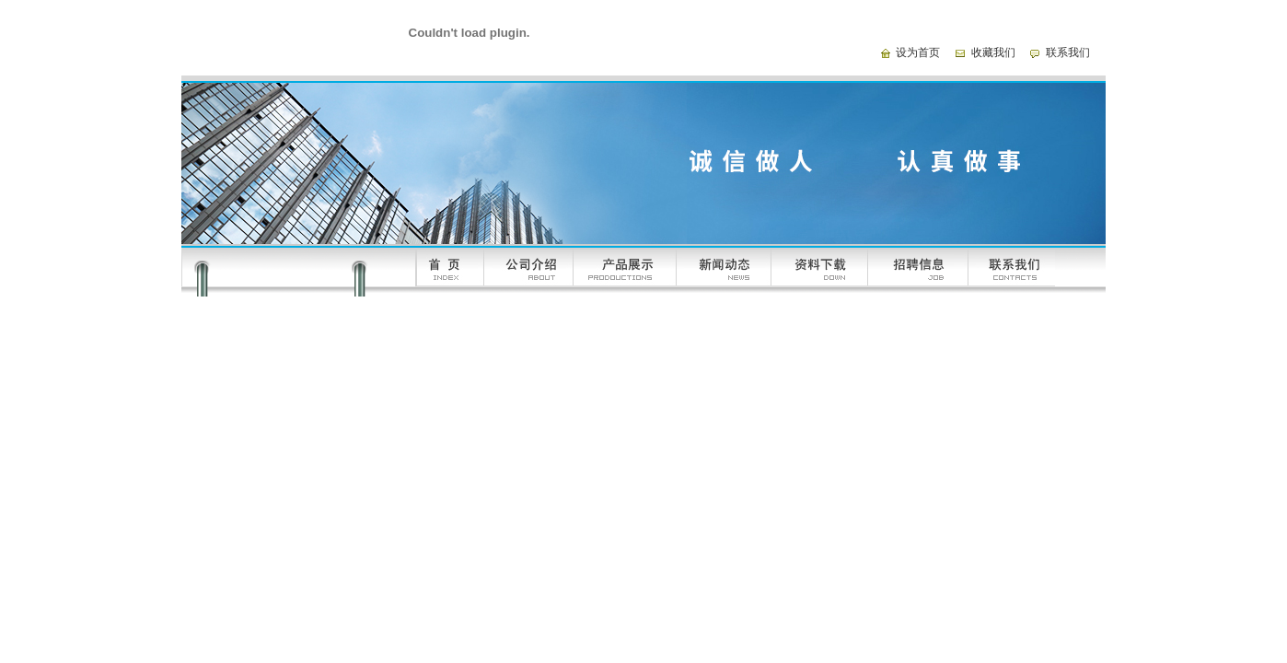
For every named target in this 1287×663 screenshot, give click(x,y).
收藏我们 (993, 52)
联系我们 (1068, 52)
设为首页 (918, 52)
